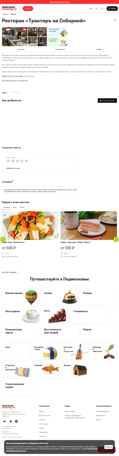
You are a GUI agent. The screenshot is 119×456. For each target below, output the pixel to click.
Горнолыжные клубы (14, 385)
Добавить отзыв (13, 168)
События (42, 436)
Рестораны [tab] (7, 207)
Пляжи (87, 293)
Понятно (108, 447)
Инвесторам (70, 411)
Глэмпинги (80, 311)
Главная (5, 14)
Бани (7, 347)
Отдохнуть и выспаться (10, 367)
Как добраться (60, 49)
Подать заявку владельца (46, 191)
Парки (87, 329)
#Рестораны (15, 92)
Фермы (67, 365)
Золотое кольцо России (59, 2)
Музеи (47, 311)
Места (13, 14)
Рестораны (12, 311)
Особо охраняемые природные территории (75, 416)
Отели (48, 293)
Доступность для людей (52, 331)
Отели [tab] (15, 207)
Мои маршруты (102, 411)
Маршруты (43, 432)
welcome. (8, 406)
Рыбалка (38, 365)
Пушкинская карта (13, 331)
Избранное (100, 415)
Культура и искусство (68, 349)
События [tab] (22, 207)
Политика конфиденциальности (10, 432)
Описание (21, 49)
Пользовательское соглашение (9, 427)
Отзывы (98, 49)
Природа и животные (97, 349)
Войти (98, 420)
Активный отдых (39, 348)
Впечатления (13, 293)
